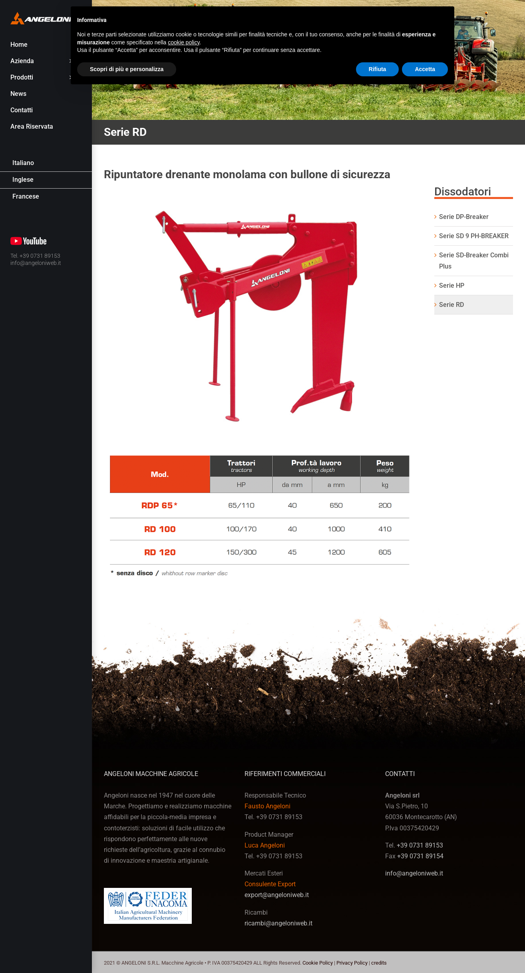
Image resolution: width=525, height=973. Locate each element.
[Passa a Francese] (46, 197)
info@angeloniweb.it (35, 263)
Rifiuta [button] (377, 69)
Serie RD (451, 304)
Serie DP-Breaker (464, 217)
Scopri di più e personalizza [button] (126, 69)
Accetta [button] (425, 69)
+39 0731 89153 (420, 845)
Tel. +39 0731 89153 (35, 256)
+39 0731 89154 (420, 856)
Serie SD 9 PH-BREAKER (474, 236)
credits (379, 963)
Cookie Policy (317, 963)
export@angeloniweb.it (277, 895)
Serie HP (451, 285)
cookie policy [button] (183, 42)
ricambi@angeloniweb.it (278, 923)
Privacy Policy (352, 963)
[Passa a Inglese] (46, 180)
